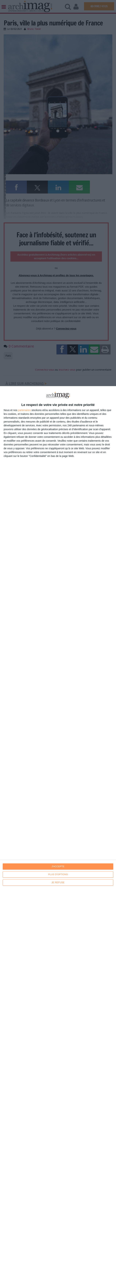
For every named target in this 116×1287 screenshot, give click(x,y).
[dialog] (58, 836)
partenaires (24, 410)
